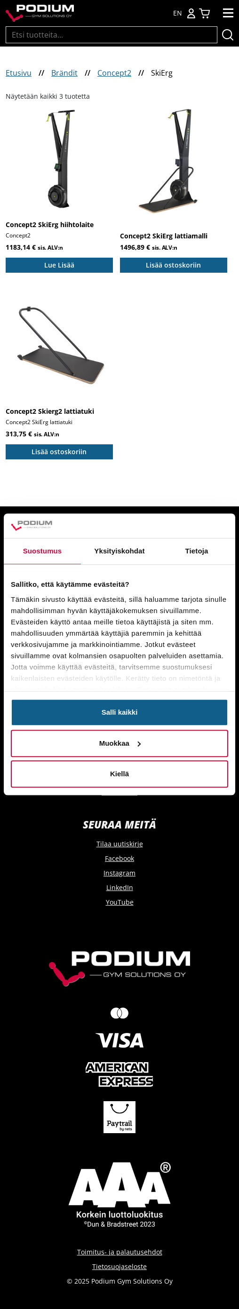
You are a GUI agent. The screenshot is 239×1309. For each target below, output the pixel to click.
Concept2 (114, 73)
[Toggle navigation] (228, 13)
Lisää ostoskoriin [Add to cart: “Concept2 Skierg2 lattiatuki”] (59, 451)
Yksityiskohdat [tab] (119, 551)
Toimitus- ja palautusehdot (119, 1251)
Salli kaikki (120, 713)
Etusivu (19, 73)
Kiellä (119, 774)
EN (177, 13)
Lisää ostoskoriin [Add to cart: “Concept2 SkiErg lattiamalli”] (173, 264)
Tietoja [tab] (196, 551)
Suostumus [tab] (42, 551)
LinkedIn (119, 887)
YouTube (120, 902)
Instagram (119, 872)
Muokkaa (120, 743)
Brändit (64, 73)
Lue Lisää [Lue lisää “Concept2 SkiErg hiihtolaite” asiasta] (59, 264)
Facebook (119, 858)
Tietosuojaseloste (119, 1266)
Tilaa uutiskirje (119, 843)
